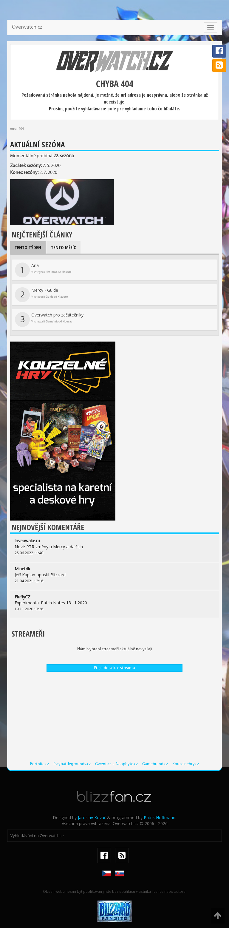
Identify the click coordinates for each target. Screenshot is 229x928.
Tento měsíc (63, 247)
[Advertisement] (114, 719)
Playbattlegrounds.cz (72, 764)
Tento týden (28, 247)
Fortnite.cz (39, 764)
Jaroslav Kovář (92, 817)
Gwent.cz (103, 764)
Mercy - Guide (41, 294)
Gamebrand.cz (155, 764)
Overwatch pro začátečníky (49, 319)
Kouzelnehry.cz (185, 764)
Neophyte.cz (127, 764)
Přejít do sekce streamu (114, 668)
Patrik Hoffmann (159, 817)
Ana (43, 270)
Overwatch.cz (27, 27)
